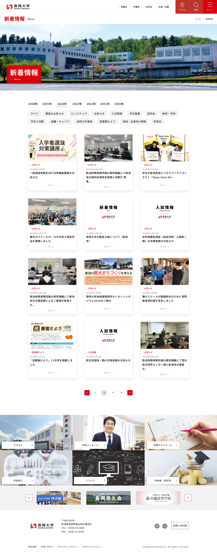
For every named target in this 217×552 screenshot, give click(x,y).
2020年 (121, 104)
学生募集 (135, 113)
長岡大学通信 (84, 121)
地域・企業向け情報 (134, 121)
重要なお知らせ (55, 113)
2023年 (78, 104)
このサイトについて (90, 547)
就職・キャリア (60, 121)
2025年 (47, 104)
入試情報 (117, 113)
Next (188, 498)
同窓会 (157, 121)
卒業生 (136, 7)
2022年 (92, 104)
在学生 (149, 7)
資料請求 (32, 547)
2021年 (107, 104)
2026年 (33, 104)
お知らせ (99, 113)
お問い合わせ (46, 547)
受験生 (124, 7)
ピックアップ (79, 113)
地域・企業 (164, 7)
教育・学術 (168, 113)
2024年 (63, 104)
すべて (34, 113)
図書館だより (107, 121)
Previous (28, 498)
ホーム (198, 19)
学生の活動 (37, 121)
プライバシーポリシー (66, 547)
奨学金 (151, 113)
